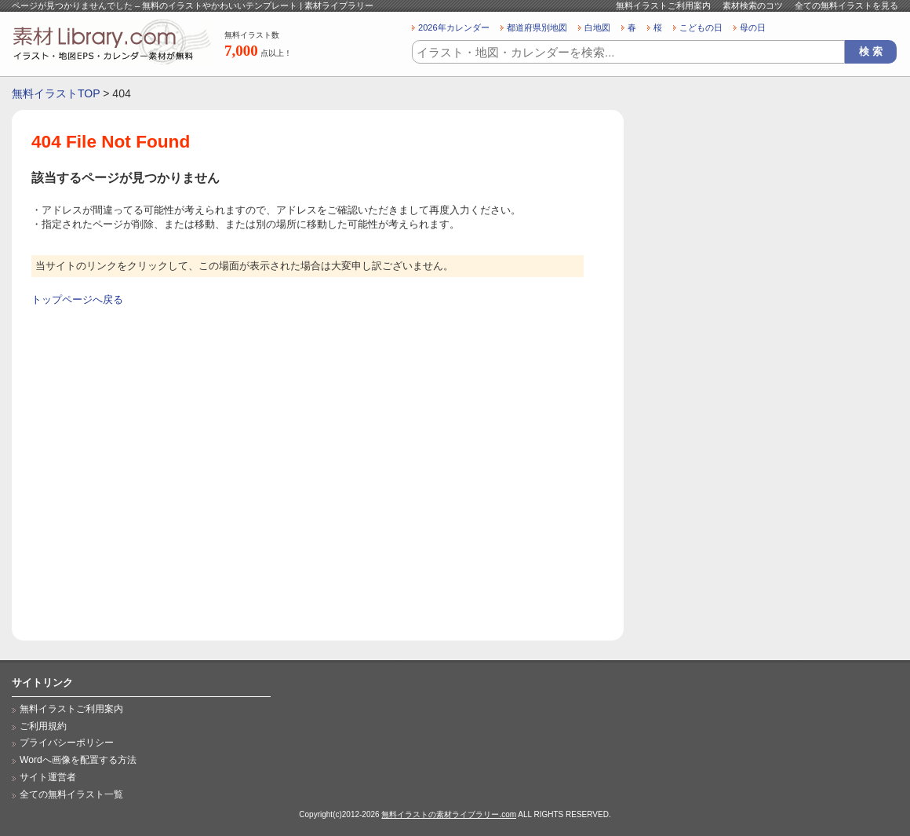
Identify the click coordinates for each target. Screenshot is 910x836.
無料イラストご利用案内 (663, 5)
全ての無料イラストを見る (846, 5)
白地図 (597, 27)
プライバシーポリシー (67, 742)
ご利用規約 (43, 726)
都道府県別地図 (537, 27)
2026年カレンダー (454, 27)
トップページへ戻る (77, 299)
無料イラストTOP (56, 93)
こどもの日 (701, 27)
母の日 (753, 27)
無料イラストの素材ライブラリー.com (448, 814)
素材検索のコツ (753, 5)
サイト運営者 (48, 777)
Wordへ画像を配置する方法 (78, 759)
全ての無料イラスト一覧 (71, 794)
